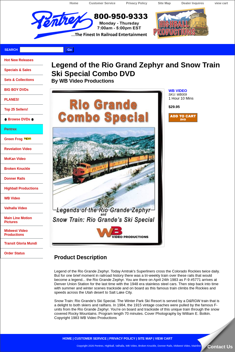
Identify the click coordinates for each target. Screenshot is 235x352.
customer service (91, 338)
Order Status (14, 253)
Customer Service (102, 3)
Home (73, 3)
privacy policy (122, 338)
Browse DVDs (19, 119)
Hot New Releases (18, 60)
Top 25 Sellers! (16, 109)
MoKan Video (15, 159)
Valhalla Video (15, 208)
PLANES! (11, 100)
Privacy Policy (136, 3)
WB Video (12, 198)
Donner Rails (14, 179)
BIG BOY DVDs (16, 90)
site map (145, 338)
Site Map (164, 3)
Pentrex (10, 129)
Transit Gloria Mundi (20, 243)
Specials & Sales (17, 70)
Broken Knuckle (17, 169)
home (67, 338)
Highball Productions (21, 188)
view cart (221, 3)
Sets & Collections (19, 80)
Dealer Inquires (192, 3)
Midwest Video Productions (16, 233)
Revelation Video (17, 149)
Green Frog (17, 139)
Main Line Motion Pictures (18, 220)
